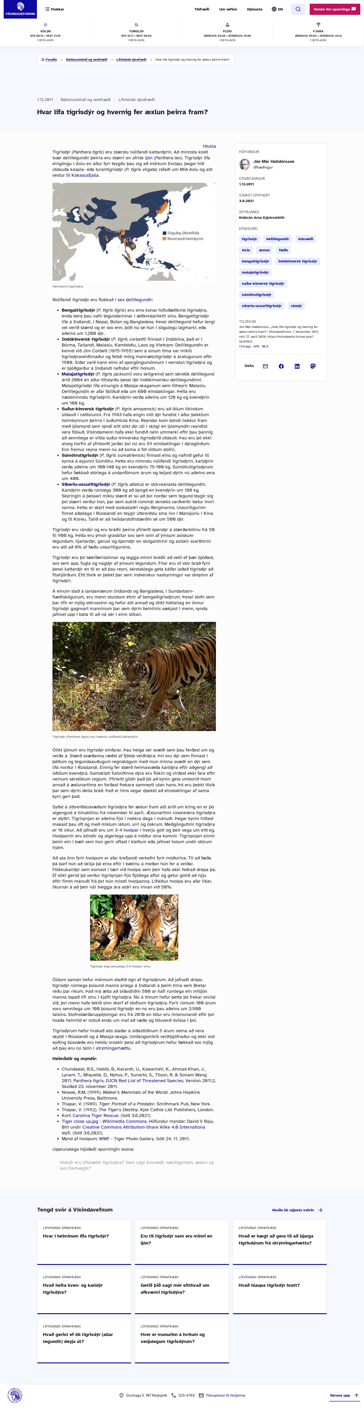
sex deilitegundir (135, 300)
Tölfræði (202, 9)
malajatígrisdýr (255, 272)
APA (256, 346)
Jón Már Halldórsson (274, 161)
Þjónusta (254, 9)
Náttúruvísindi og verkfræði (86, 60)
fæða (283, 250)
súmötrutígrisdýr (256, 294)
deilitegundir (277, 239)
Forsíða (51, 60)
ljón (149, 158)
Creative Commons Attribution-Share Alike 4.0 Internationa (143, 1127)
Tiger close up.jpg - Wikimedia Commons (104, 1121)
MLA (265, 346)
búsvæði (305, 239)
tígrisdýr (249, 239)
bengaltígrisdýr (255, 261)
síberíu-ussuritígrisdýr (262, 306)
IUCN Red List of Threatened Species (144, 1081)
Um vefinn (228, 9)
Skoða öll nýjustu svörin (297, 1210)
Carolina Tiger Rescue (95, 1115)
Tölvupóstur (225, 1395)
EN (280, 9)
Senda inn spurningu (335, 9)
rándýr (296, 306)
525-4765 (187, 1395)
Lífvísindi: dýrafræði (131, 60)
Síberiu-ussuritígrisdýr (86, 484)
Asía (246, 250)
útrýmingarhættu (113, 1048)
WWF (104, 1139)
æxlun (264, 250)
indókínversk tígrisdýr (297, 261)
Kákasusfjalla (85, 175)
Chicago (245, 346)
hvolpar (131, 830)
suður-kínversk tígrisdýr (263, 283)
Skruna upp (344, 1395)
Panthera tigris (88, 1081)
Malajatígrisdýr (78, 374)
